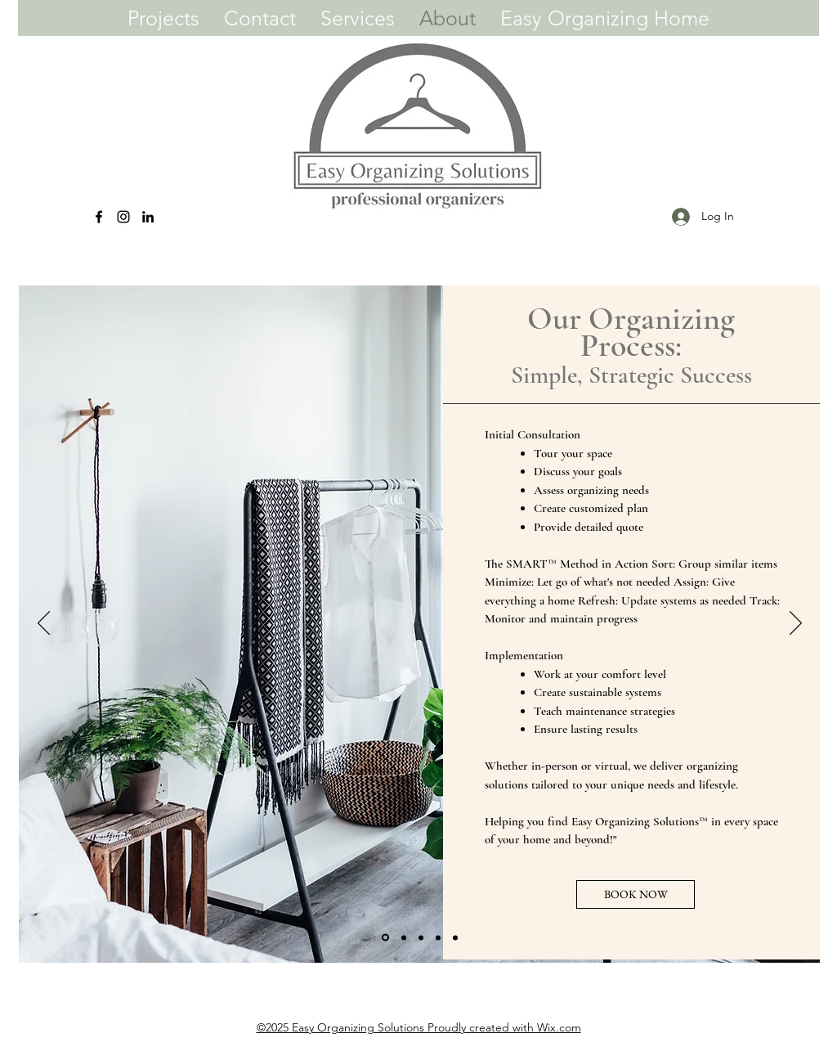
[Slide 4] (438, 937)
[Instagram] (123, 217)
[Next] (796, 624)
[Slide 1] (385, 937)
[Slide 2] (403, 937)
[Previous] (44, 624)
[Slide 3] (420, 937)
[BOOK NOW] (635, 894)
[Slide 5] (455, 937)
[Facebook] (99, 217)
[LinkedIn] (148, 217)
